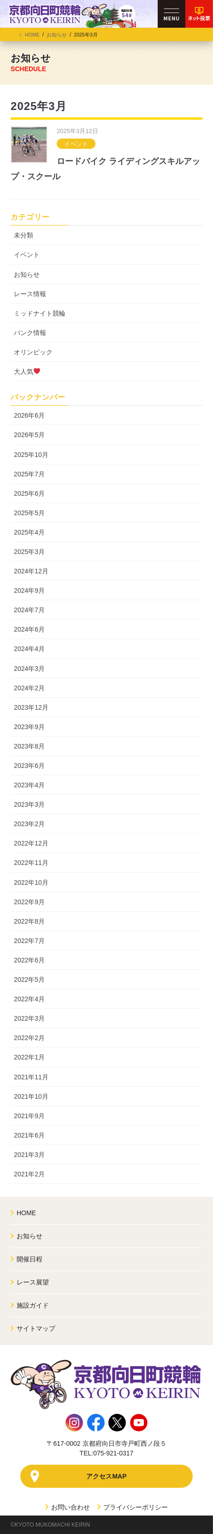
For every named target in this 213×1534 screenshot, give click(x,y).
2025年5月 (29, 513)
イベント (76, 143)
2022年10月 (31, 882)
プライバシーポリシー (132, 1507)
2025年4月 (29, 532)
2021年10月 (31, 1096)
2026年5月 (29, 434)
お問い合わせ (67, 1507)
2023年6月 (29, 765)
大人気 (27, 371)
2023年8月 (29, 746)
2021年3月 (29, 1154)
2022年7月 (29, 940)
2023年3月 (29, 804)
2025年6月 (29, 493)
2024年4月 (29, 648)
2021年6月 (29, 1135)
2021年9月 (29, 1116)
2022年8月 (29, 921)
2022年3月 (29, 1018)
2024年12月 (31, 571)
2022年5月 (29, 979)
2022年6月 (29, 960)
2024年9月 (29, 590)
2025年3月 (29, 551)
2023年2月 (29, 824)
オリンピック (33, 352)
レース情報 (30, 294)
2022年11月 (31, 862)
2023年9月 (29, 726)
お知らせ (27, 274)
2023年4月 (29, 785)
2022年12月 (31, 843)
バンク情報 (30, 332)
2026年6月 (29, 415)
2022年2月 (29, 1037)
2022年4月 (29, 999)
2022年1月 (29, 1057)
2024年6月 (29, 629)
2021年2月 (29, 1174)
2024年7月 (29, 610)
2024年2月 (29, 688)
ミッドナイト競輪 (39, 313)
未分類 (23, 235)
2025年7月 (29, 474)
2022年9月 (29, 902)
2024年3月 (29, 668)
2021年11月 (31, 1077)
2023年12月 (31, 707)
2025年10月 (31, 454)
